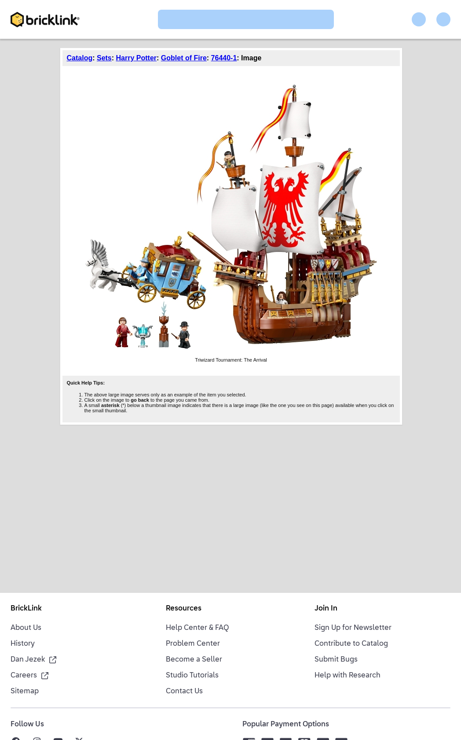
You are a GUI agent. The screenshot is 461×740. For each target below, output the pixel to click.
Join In (326, 608)
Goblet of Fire (184, 58)
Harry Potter (136, 58)
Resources (183, 608)
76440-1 (224, 58)
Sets (104, 58)
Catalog (80, 58)
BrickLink (26, 608)
